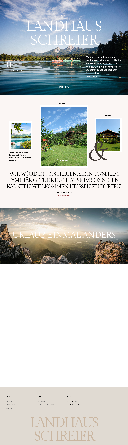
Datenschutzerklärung (45, 405)
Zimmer (9, 401)
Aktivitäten (10, 405)
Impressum (41, 401)
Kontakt (9, 408)
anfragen (64, 161)
